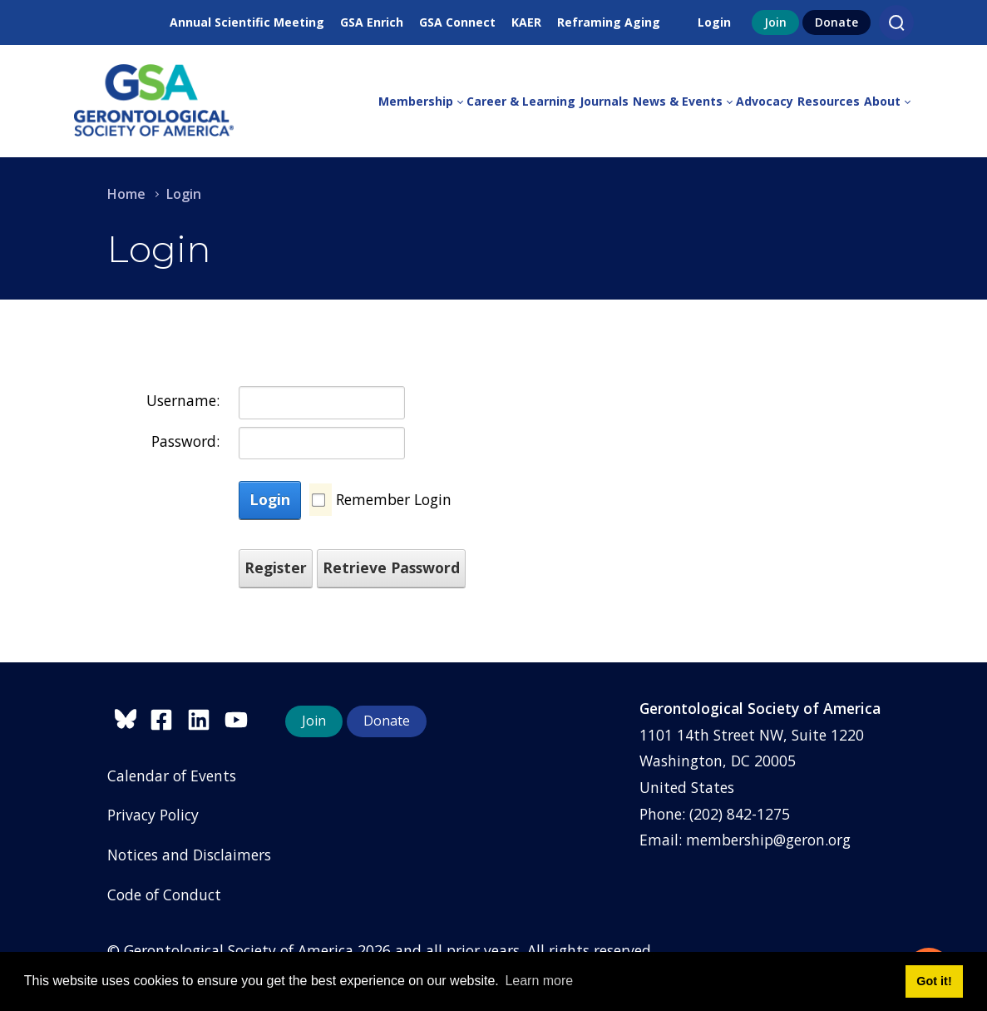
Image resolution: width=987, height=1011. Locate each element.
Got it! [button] (933, 981)
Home (126, 194)
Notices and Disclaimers (189, 855)
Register (275, 567)
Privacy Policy (153, 815)
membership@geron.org (768, 840)
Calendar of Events (171, 776)
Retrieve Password (391, 567)
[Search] (896, 22)
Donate (836, 22)
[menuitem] (422, 101)
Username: (183, 400)
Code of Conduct (164, 894)
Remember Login (394, 499)
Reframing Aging (608, 22)
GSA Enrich (371, 22)
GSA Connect (457, 22)
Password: (185, 441)
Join (775, 22)
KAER (526, 22)
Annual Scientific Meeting (247, 22)
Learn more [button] (539, 981)
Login (714, 22)
